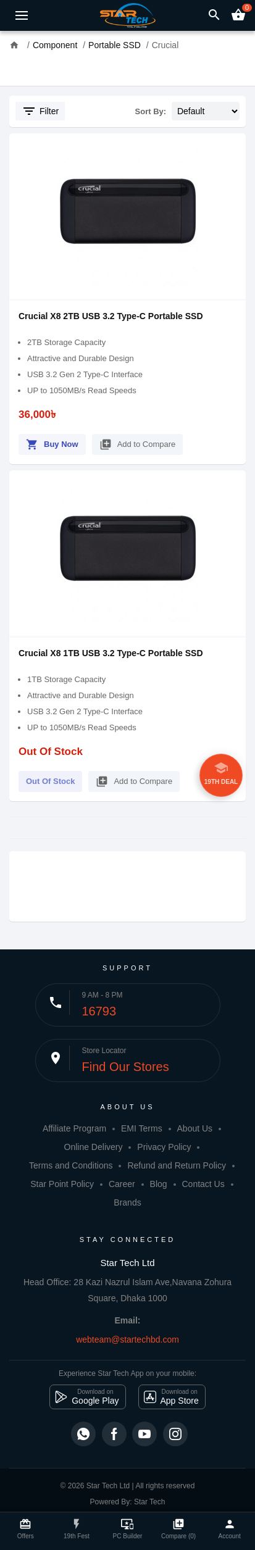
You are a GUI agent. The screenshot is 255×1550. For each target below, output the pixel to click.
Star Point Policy (62, 1184)
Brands (127, 1202)
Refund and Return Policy (176, 1165)
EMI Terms (141, 1128)
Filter (40, 111)
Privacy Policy (164, 1147)
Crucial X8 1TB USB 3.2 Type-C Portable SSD (111, 653)
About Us (195, 1128)
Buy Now (52, 442)
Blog (158, 1184)
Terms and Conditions (70, 1165)
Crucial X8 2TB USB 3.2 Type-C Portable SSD (111, 316)
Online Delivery (93, 1147)
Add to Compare (137, 442)
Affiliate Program (74, 1128)
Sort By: (151, 111)
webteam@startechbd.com (127, 1339)
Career (122, 1184)
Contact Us (203, 1184)
